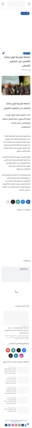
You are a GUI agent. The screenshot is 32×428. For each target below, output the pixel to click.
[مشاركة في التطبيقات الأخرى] (8, 202)
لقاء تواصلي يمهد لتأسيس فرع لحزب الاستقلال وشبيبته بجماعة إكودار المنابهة (10, 381)
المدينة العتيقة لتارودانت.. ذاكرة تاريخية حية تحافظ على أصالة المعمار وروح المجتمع (17, 330)
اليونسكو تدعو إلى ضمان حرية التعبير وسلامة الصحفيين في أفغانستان (10, 391)
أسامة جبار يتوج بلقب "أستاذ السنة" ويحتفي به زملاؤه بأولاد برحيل (10, 371)
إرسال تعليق (23, 269)
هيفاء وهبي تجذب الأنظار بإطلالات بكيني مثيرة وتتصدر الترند (10, 401)
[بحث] (3, 4)
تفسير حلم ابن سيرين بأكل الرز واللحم (10, 410)
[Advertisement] (16, 35)
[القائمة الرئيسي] (29, 4)
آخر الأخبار (26, 53)
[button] (23, 202)
